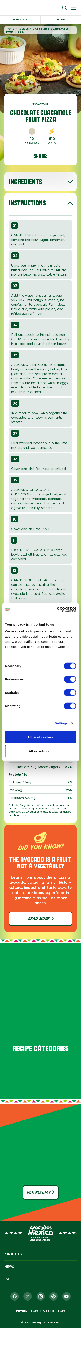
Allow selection (40, 751)
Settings (61, 723)
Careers (12, 1279)
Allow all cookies (40, 737)
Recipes (61, 19)
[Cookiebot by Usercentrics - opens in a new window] (57, 609)
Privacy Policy (27, 1310)
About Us (13, 1254)
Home (10, 29)
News (9, 1267)
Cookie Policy (54, 1310)
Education (20, 19)
